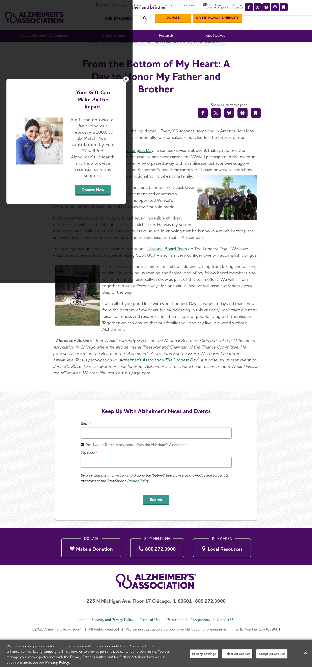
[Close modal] (252, 282)
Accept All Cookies (272, 654)
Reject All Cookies (237, 654)
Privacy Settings (204, 654)
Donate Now (200, 370)
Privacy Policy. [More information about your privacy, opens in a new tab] (57, 662)
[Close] (305, 652)
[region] (156, 653)
